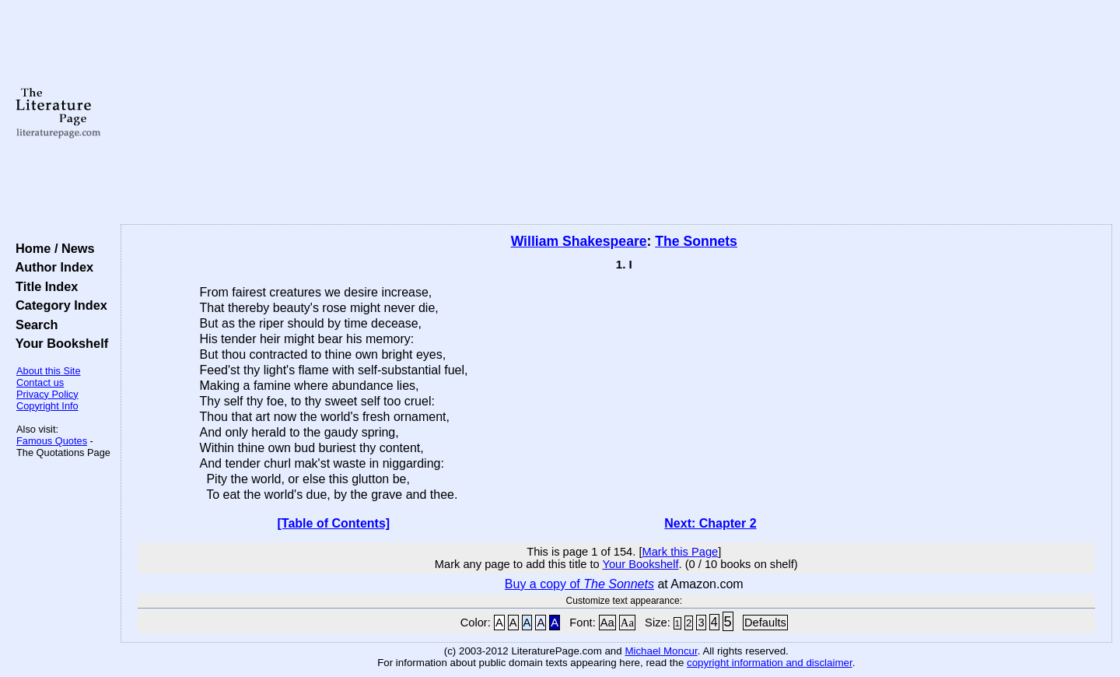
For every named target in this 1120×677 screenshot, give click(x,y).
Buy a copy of (579, 584)
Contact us (40, 382)
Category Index (58, 305)
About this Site (48, 371)
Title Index (43, 286)
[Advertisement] (616, 113)
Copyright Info (47, 406)
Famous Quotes (51, 441)
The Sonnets (696, 241)
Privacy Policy (47, 394)
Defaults (765, 622)
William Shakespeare (579, 241)
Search (33, 324)
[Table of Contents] (334, 523)
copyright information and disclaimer (769, 662)
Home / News (52, 248)
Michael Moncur (661, 651)
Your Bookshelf (58, 343)
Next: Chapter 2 (710, 523)
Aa (607, 622)
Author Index (51, 267)
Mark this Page (680, 551)
